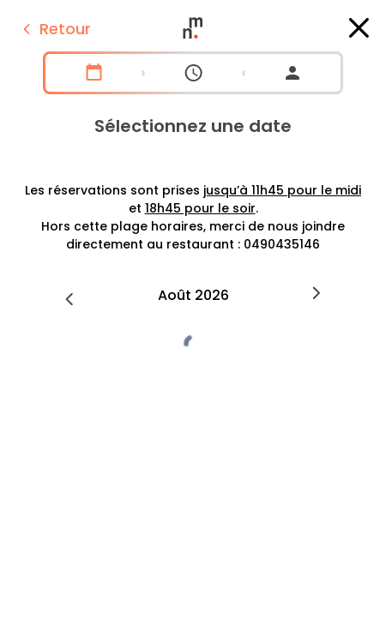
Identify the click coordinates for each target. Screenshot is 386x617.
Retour (54, 28)
